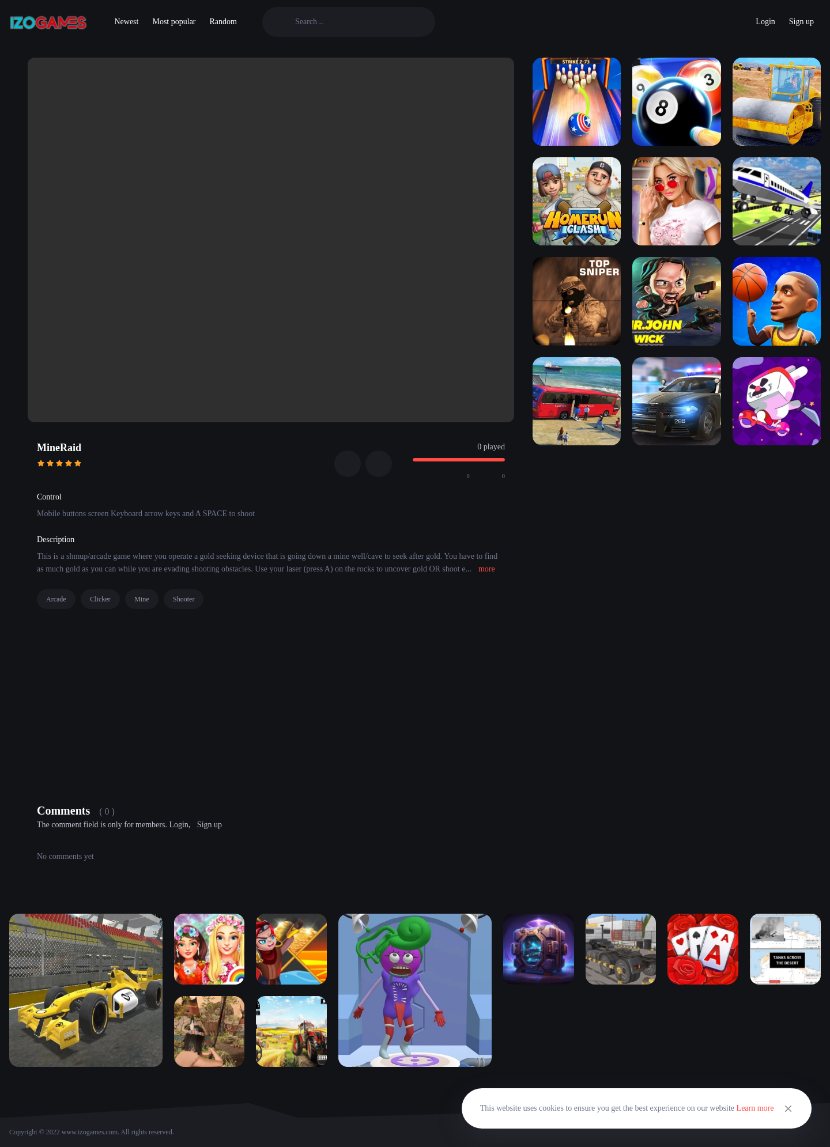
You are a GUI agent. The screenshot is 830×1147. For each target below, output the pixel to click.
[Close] (788, 1108)
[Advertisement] (271, 703)
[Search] (358, 22)
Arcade (56, 599)
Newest (126, 21)
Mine (141, 599)
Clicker (100, 599)
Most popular (173, 21)
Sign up (801, 21)
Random (223, 21)
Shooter (183, 599)
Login (765, 21)
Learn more (755, 1108)
